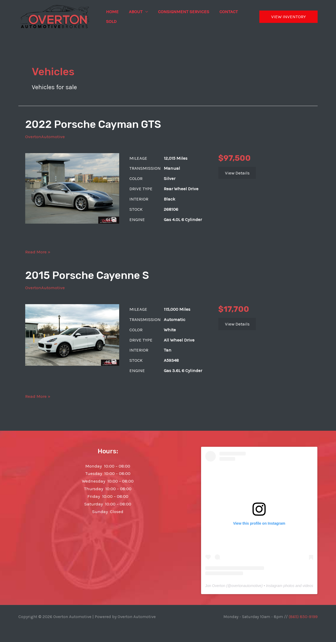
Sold (110, 21)
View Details (237, 172)
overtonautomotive (246, 586)
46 (111, 361)
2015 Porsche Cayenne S (87, 275)
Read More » (37, 252)
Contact (224, 11)
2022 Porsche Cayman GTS (93, 124)
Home (111, 11)
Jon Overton (215, 586)
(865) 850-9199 (303, 616)
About (133, 11)
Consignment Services (180, 11)
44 (111, 219)
